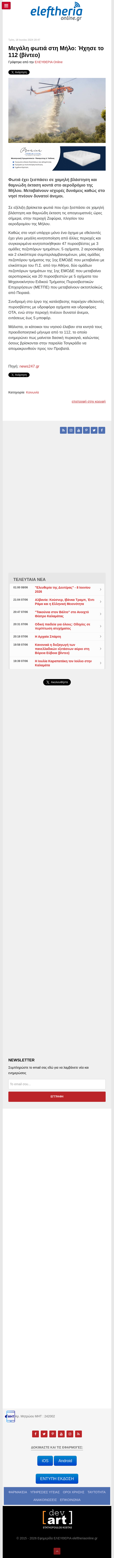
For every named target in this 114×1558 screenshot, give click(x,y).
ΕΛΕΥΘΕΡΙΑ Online (49, 62)
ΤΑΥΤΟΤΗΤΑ (97, 1492)
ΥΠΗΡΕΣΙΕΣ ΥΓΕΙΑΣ (45, 1492)
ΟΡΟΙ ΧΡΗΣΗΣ (73, 1492)
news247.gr (29, 366)
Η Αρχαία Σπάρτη (48, 636)
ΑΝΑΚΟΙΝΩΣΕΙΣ (45, 1500)
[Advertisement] (57, 797)
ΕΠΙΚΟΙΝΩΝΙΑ (70, 1500)
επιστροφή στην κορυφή (89, 401)
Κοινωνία (32, 392)
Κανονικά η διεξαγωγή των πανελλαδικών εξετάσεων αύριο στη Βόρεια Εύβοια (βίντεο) (62, 649)
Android (65, 1460)
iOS (45, 1460)
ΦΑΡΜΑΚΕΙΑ (17, 1492)
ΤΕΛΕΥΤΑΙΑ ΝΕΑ (29, 579)
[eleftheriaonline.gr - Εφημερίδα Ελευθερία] (57, 11)
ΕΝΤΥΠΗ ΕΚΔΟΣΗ (57, 1478)
